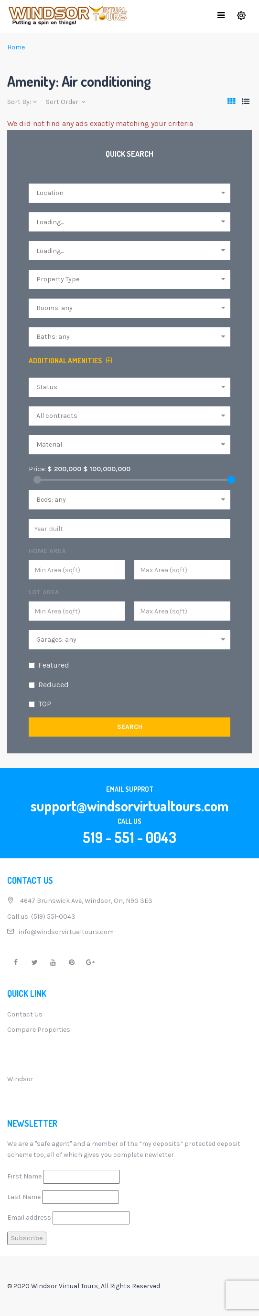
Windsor (20, 1079)
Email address (29, 1217)
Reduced (53, 684)
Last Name (24, 1197)
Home (16, 47)
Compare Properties (38, 1030)
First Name (24, 1176)
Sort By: (22, 102)
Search (129, 727)
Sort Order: (66, 102)
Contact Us (25, 1014)
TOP (44, 703)
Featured (53, 665)
